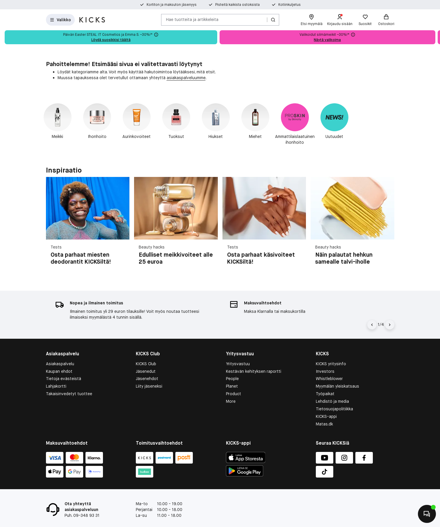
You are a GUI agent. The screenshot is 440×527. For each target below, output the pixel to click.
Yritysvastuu (238, 351)
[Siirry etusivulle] (92, 20)
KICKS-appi (326, 404)
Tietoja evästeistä (63, 366)
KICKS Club (146, 351)
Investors (325, 359)
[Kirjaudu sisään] (339, 20)
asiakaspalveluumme (186, 77)
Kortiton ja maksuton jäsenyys (172, 4)
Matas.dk (324, 412)
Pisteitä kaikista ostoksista (237, 4)
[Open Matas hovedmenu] (60, 20)
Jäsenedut (146, 359)
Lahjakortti (56, 374)
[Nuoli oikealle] (389, 312)
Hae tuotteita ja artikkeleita (192, 19)
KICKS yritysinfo (331, 351)
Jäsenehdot (147, 366)
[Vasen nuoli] (372, 312)
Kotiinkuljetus (289, 4)
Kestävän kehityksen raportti (253, 359)
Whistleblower (329, 366)
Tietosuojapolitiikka (334, 397)
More (231, 389)
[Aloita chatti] (427, 514)
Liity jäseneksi (149, 374)
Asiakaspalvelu (60, 351)
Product (233, 381)
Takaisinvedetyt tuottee (69, 381)
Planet (232, 374)
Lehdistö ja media (332, 389)
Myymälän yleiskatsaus (337, 374)
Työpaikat (325, 381)
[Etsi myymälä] (312, 20)
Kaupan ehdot (59, 359)
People (232, 366)
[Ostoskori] (386, 20)
